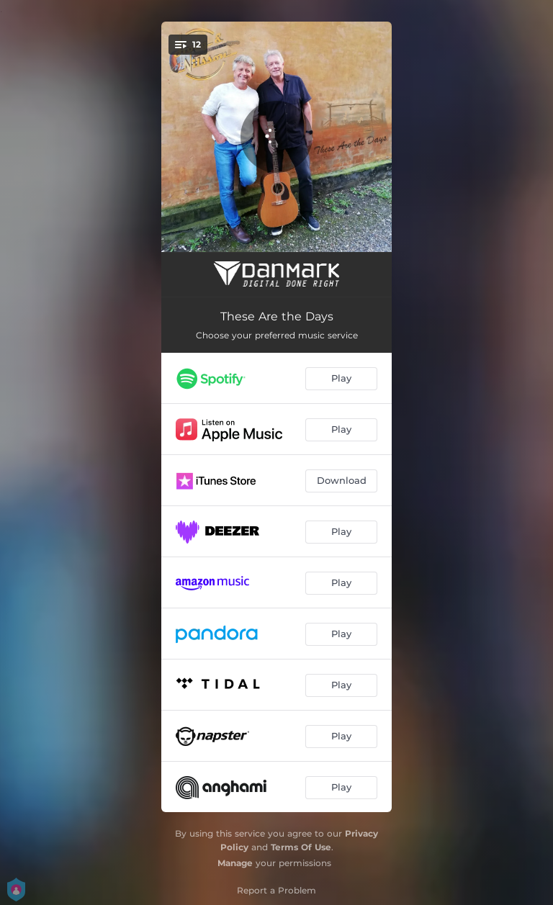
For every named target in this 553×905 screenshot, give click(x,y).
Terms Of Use (301, 847)
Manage (235, 862)
